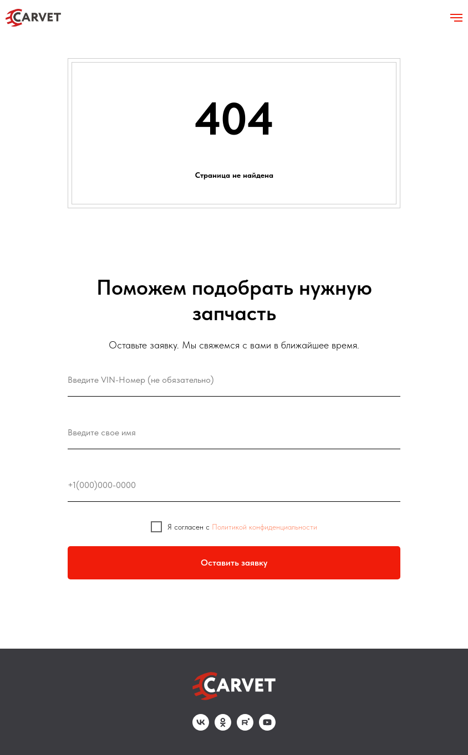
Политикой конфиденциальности (264, 526)
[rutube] (245, 727)
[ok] (223, 727)
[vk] (200, 727)
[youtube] (267, 727)
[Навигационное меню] (456, 18)
